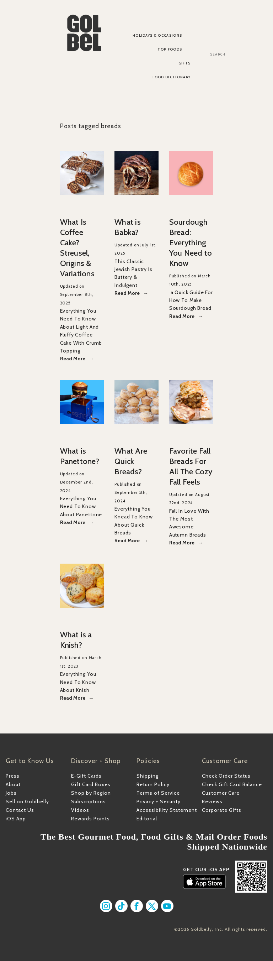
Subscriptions (88, 801)
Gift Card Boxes (91, 784)
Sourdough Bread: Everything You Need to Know (190, 242)
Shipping (147, 776)
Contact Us (20, 810)
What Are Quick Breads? (130, 461)
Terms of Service (158, 793)
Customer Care (221, 793)
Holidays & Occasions (157, 35)
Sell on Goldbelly (27, 801)
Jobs (11, 793)
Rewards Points (90, 818)
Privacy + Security (158, 801)
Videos (80, 810)
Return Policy (153, 784)
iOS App (16, 818)
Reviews (212, 801)
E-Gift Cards (86, 776)
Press (13, 776)
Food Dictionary (171, 77)
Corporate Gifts (221, 810)
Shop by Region (91, 793)
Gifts (184, 63)
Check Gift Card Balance (232, 784)
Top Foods (169, 49)
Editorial (146, 818)
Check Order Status (226, 776)
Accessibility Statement (166, 810)
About (13, 784)
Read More (72, 358)
